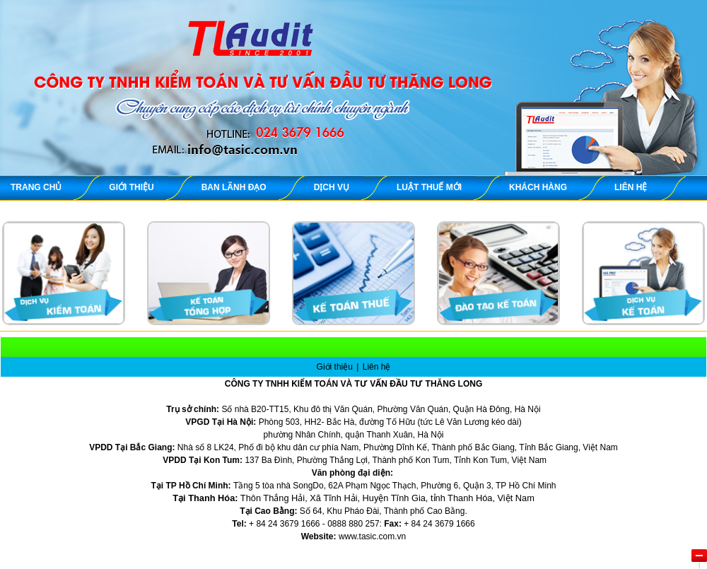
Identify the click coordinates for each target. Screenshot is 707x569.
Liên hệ (377, 367)
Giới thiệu (336, 367)
